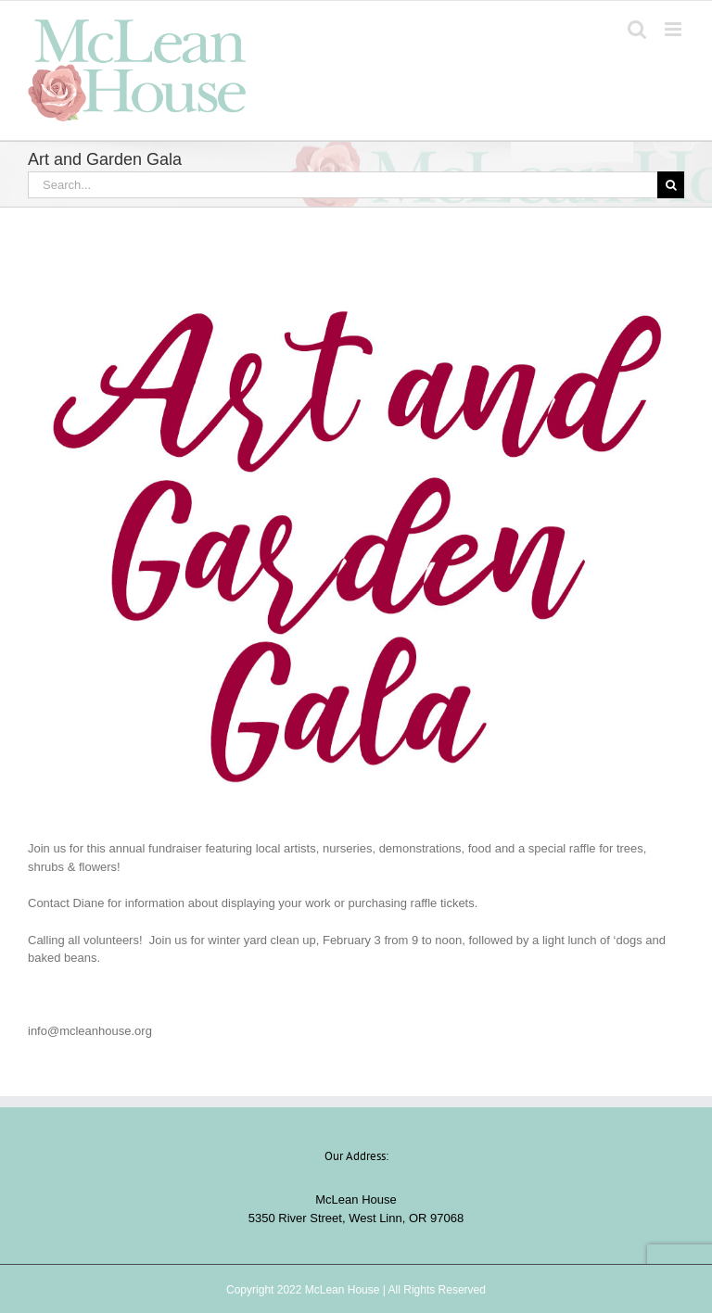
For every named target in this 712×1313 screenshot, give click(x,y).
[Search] (670, 184)
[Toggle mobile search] (637, 29)
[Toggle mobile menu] (674, 29)
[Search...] (342, 184)
